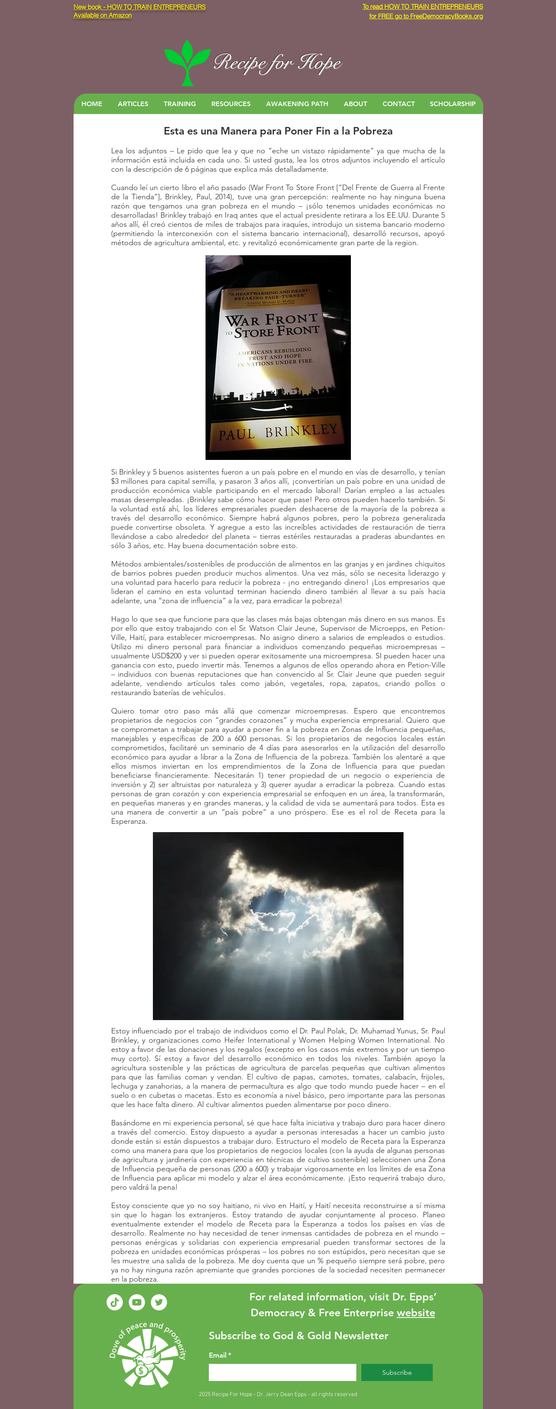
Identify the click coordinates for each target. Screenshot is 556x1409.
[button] (133, 104)
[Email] (280, 1372)
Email (220, 1356)
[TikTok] (115, 1302)
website (416, 1312)
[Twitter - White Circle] (159, 1302)
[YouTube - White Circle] (137, 1302)
